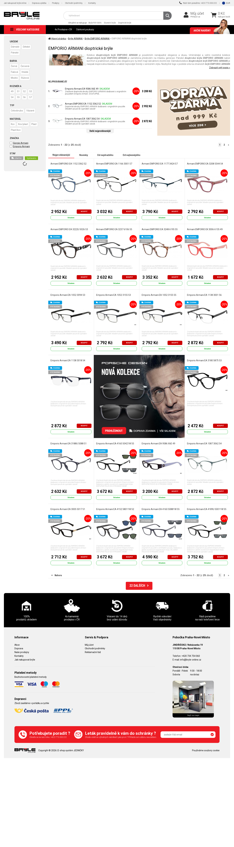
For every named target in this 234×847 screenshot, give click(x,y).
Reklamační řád (93, 652)
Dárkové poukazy (85, 29)
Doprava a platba (39, 3)
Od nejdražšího (105, 155)
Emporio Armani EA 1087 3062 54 (82, 118)
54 (12, 97)
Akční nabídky (210, 30)
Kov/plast (23, 123)
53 (31, 91)
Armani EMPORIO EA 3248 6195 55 (159, 229)
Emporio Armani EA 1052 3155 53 (113, 295)
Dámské (15, 46)
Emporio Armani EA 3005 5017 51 (68, 509)
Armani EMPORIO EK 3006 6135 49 (205, 229)
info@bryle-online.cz (190, 659)
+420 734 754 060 (191, 655)
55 (18, 97)
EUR (228, 3)
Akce (17, 644)
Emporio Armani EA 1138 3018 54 (68, 360)
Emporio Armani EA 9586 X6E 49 (81, 88)
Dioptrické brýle (124, 23)
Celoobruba (17, 110)
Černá (14, 66)
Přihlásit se (195, 17)
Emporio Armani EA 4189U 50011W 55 (206, 509)
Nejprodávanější (61, 155)
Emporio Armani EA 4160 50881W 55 (160, 509)
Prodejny (55, 3)
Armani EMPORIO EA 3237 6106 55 (114, 229)
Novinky (83, 155)
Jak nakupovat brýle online (15, 3)
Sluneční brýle (110, 23)
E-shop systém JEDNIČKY (71, 750)
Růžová (25, 77)
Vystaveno (31, 158)
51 (18, 91)
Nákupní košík (224, 17)
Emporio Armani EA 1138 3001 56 (204, 295)
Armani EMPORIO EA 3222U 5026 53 (69, 229)
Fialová (14, 72)
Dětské (26, 46)
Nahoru (56, 575)
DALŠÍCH (139, 586)
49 (12, 91)
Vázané (31, 110)
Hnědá (25, 72)
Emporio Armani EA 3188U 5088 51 (69, 443)
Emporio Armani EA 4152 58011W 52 (115, 509)
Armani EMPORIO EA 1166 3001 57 (114, 163)
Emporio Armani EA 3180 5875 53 (204, 360)
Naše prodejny (21, 652)
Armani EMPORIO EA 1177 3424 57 (159, 163)
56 (25, 97)
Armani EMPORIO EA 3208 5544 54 (205, 163)
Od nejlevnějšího (131, 155)
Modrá (14, 77)
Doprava (18, 648)
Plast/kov (16, 129)
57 (31, 97)
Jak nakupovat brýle (24, 659)
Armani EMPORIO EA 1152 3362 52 (83, 103)
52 (25, 91)
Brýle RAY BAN (95, 23)
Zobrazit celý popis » (219, 67)
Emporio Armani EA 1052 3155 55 (159, 295)
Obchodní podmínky (74, 3)
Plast (34, 123)
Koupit (84, 211)
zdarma (16, 158)
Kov (13, 123)
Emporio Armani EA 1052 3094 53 (68, 295)
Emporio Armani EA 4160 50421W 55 (115, 443)
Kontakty (92, 3)
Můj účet (197, 13)
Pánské (15, 52)
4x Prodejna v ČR (63, 29)
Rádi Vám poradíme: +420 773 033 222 (198, 3)
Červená (25, 66)
